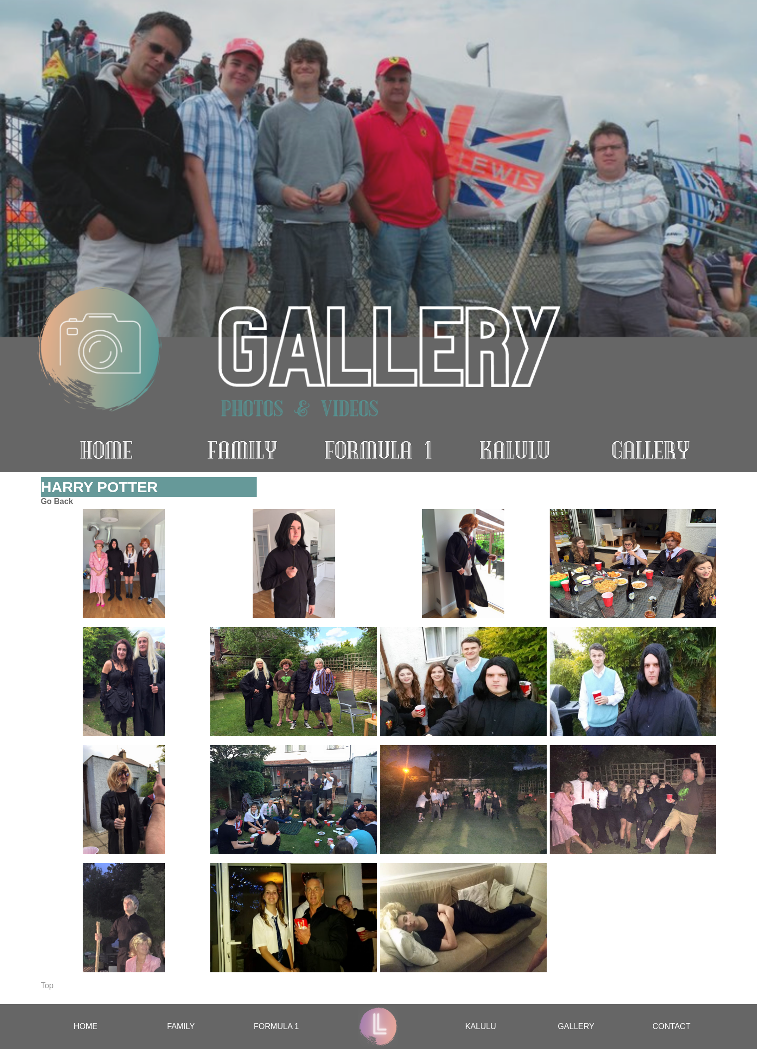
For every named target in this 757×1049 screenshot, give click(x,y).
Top (47, 985)
